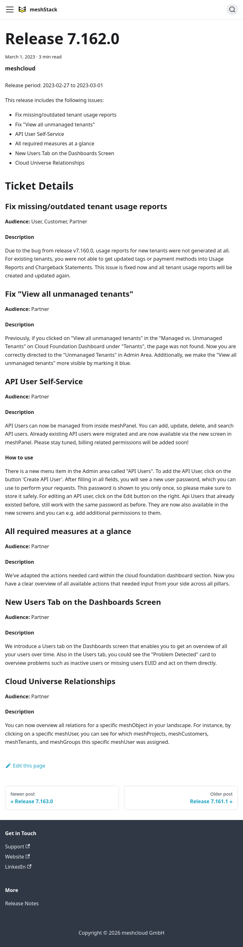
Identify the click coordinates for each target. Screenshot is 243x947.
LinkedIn (18, 866)
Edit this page (25, 765)
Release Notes (22, 903)
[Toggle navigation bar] (10, 9)
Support (17, 846)
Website (17, 856)
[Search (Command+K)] (232, 9)
